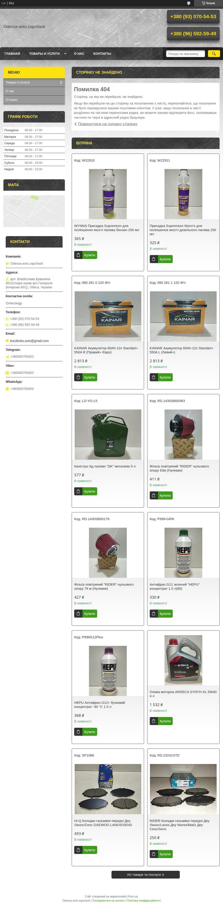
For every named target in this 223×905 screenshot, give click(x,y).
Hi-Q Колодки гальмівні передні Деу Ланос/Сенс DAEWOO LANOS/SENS (103, 823)
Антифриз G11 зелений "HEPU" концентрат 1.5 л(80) (175, 586)
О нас (79, 53)
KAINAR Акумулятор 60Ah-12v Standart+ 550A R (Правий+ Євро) (106, 350)
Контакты (102, 53)
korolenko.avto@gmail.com (29, 341)
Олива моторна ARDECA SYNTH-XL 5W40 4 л (183, 694)
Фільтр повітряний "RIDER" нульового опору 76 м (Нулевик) (104, 586)
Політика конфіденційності (144, 900)
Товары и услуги (44, 53)
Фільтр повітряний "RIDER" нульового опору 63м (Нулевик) (179, 468)
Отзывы (11, 100)
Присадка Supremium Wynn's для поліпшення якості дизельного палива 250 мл (183, 230)
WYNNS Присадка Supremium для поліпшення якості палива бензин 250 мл (106, 228)
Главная (12, 53)
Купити (89, 255)
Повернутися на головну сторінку (107, 124)
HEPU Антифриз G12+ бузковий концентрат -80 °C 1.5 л (99, 705)
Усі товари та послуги (144, 874)
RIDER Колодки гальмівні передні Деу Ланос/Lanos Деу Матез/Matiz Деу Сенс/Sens (180, 825)
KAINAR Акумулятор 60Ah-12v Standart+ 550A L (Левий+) (181, 350)
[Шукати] (214, 53)
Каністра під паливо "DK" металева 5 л (105, 466)
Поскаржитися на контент (108, 900)
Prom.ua (133, 896)
